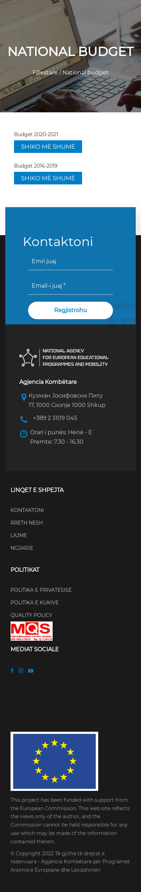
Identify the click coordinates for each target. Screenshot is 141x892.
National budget (85, 72)
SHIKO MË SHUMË (48, 146)
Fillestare (46, 72)
